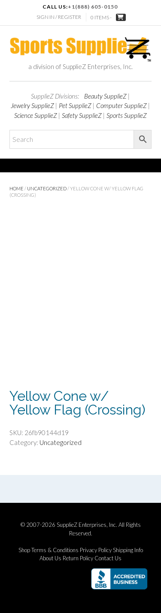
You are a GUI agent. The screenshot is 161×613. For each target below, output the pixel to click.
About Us (50, 558)
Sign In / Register (58, 17)
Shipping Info (128, 550)
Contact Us (108, 558)
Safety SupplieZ (82, 115)
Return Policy (78, 558)
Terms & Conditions (55, 550)
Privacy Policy (96, 550)
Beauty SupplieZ (105, 96)
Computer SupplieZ (121, 105)
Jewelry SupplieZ (32, 105)
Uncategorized (47, 188)
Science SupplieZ (35, 115)
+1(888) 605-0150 (93, 6)
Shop (24, 550)
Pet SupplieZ (75, 105)
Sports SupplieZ (126, 115)
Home (16, 188)
